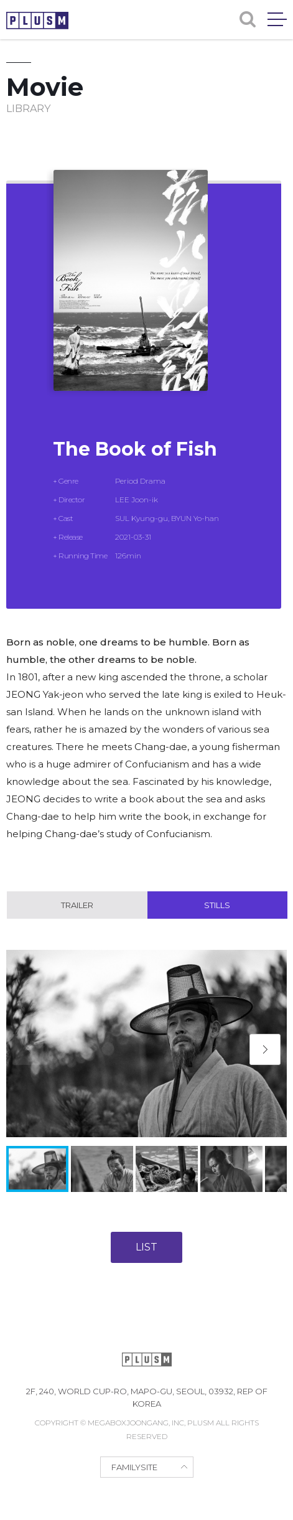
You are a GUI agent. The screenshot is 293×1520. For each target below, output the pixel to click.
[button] (265, 1049)
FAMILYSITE (134, 1467)
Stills (217, 905)
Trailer (77, 905)
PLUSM (37, 20)
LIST (146, 1247)
